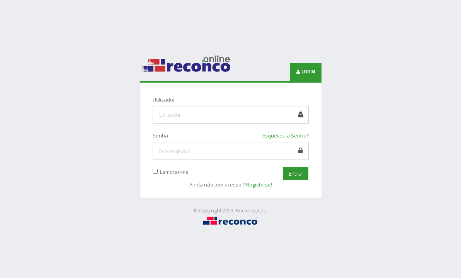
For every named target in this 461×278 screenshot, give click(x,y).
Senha (160, 135)
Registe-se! (259, 184)
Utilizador (164, 99)
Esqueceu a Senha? (285, 135)
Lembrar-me (173, 171)
